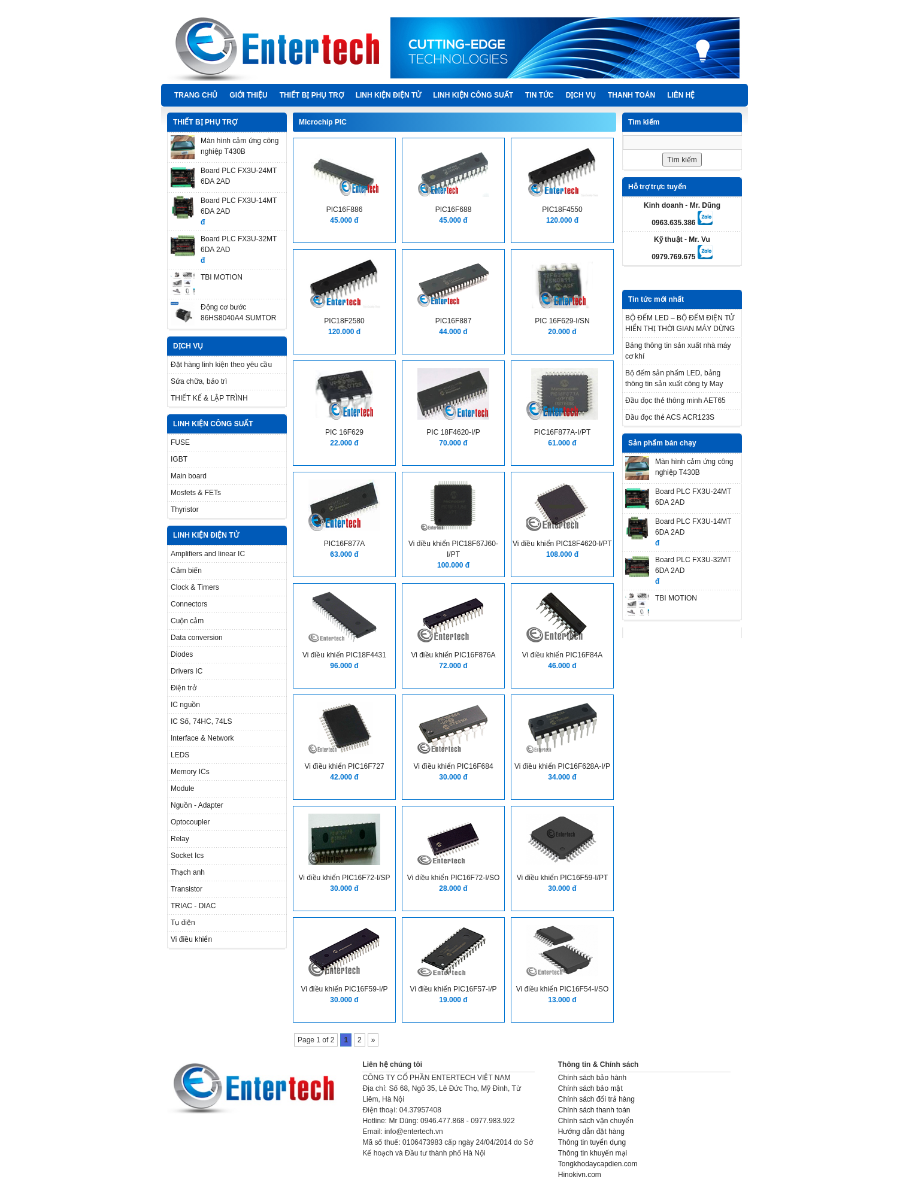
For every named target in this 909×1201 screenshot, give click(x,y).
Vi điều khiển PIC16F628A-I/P (562, 766)
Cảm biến (186, 570)
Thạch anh (188, 872)
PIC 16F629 (344, 432)
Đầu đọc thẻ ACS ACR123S (669, 417)
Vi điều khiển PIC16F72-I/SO (453, 878)
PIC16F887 (453, 321)
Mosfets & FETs (196, 493)
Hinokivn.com (579, 1174)
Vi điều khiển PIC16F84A (562, 655)
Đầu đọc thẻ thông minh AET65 (675, 400)
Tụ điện (183, 922)
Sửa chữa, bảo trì (199, 381)
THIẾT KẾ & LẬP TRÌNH (209, 398)
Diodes (182, 654)
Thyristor (185, 509)
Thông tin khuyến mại (592, 1153)
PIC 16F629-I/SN (562, 321)
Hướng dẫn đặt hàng (591, 1131)
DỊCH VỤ (581, 95)
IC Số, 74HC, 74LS (201, 721)
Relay (180, 839)
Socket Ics (187, 855)
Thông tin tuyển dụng (592, 1142)
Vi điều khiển (191, 939)
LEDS (180, 755)
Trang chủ (195, 95)
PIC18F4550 (562, 209)
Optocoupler (190, 822)
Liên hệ (681, 95)
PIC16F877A (344, 543)
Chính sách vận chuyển (596, 1121)
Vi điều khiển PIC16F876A (453, 655)
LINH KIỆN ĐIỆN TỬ (389, 95)
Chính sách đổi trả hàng (596, 1099)
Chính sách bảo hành (592, 1077)
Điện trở (183, 688)
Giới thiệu (248, 95)
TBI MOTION (222, 277)
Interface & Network (202, 738)
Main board (189, 476)
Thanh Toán (631, 95)
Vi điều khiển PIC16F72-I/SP (344, 878)
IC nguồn (185, 704)
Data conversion (197, 637)
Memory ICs (190, 772)
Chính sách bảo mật (590, 1088)
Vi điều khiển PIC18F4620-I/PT (562, 543)
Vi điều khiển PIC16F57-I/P (453, 989)
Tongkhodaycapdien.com (598, 1164)
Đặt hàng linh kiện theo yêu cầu (221, 364)
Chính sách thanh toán (594, 1110)
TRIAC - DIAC (193, 906)
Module (182, 788)
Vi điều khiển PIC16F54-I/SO (562, 989)
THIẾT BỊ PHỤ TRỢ (312, 95)
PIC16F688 (453, 209)
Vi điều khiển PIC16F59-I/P (344, 989)
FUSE (180, 442)
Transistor (186, 889)
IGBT (179, 459)
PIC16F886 (344, 209)
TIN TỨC (539, 95)
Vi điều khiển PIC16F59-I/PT (562, 878)
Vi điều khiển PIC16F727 (344, 766)
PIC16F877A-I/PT (562, 432)
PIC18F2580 (344, 321)
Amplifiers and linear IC (208, 554)
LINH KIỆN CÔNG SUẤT (473, 95)
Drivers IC (186, 671)
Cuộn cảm (187, 621)
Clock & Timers (195, 587)
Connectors (189, 604)
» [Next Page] (373, 1040)
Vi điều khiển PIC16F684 (453, 766)
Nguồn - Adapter (197, 805)
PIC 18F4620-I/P (453, 432)
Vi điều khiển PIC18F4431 (344, 655)
